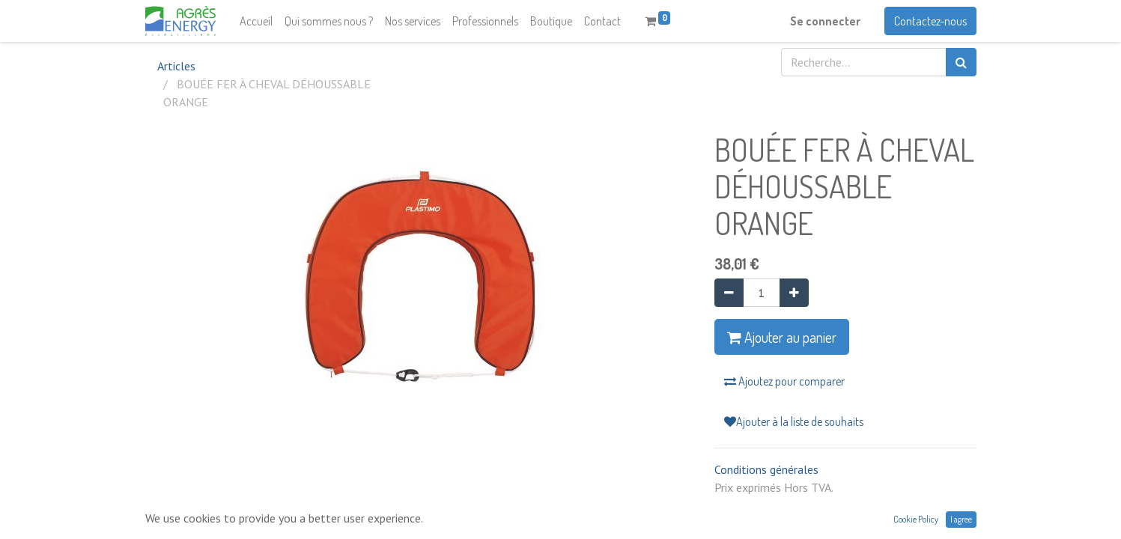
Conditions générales (766, 469)
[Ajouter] (794, 292)
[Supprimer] (729, 292)
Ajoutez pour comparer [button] (784, 381)
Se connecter (825, 20)
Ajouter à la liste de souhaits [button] (793, 421)
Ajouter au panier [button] (781, 337)
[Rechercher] (961, 62)
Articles (176, 65)
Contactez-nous (930, 20)
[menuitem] (256, 21)
